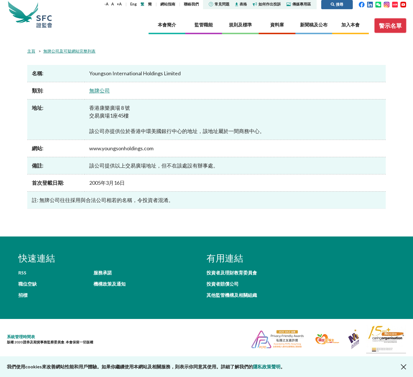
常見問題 (219, 4)
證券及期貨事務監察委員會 (44, 14)
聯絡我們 (191, 4)
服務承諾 (102, 272)
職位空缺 (27, 283)
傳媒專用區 (299, 4)
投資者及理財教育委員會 (231, 272)
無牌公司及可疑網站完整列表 (69, 51)
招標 (23, 295)
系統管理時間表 (21, 336)
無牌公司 (99, 90)
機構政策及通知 (109, 283)
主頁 (31, 51)
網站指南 (167, 4)
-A (106, 4)
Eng (133, 4)
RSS (22, 272)
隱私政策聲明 (266, 366)
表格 (241, 4)
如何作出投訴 (267, 4)
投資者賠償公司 (222, 283)
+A (119, 4)
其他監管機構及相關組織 (231, 295)
